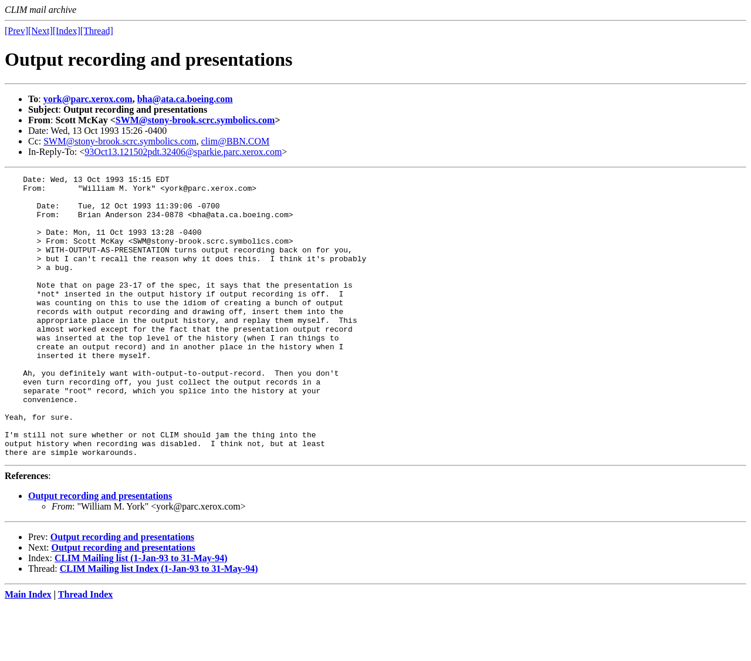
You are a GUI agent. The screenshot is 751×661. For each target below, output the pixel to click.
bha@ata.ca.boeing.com (185, 99)
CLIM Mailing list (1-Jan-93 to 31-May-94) (141, 614)
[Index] (66, 31)
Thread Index (85, 651)
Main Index (28, 651)
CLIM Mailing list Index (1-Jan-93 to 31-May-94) (159, 625)
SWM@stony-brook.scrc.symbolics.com (195, 120)
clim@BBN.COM (235, 141)
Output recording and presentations (100, 552)
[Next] (40, 31)
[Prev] (16, 31)
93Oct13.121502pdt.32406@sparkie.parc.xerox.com (183, 152)
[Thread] (96, 31)
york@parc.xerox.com (88, 99)
